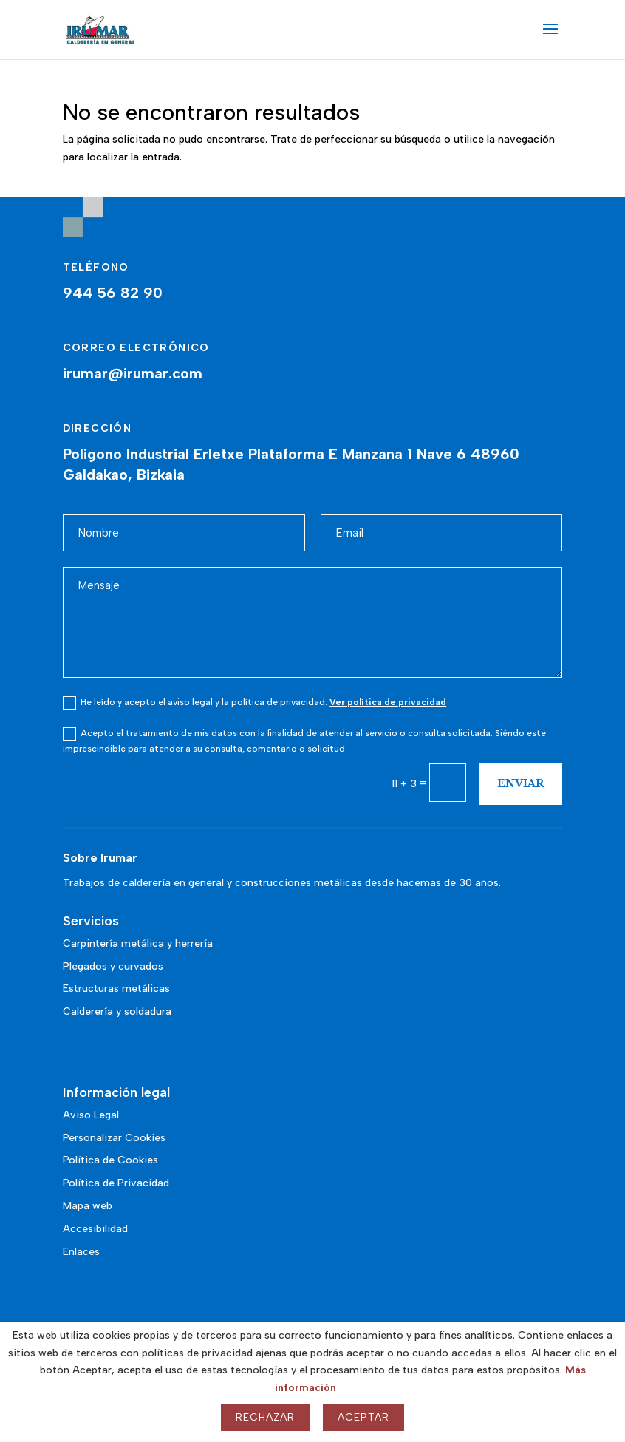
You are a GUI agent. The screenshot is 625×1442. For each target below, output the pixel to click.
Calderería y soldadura (117, 1011)
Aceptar (363, 1417)
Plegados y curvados (113, 966)
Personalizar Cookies (114, 1138)
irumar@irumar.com (132, 373)
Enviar (520, 783)
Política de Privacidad (116, 1183)
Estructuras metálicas (116, 988)
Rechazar (265, 1417)
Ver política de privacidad (387, 702)
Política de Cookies (110, 1160)
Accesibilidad (95, 1228)
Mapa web (87, 1206)
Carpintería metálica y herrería (138, 943)
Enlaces (81, 1251)
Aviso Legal (91, 1115)
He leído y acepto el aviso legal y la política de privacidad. (254, 703)
